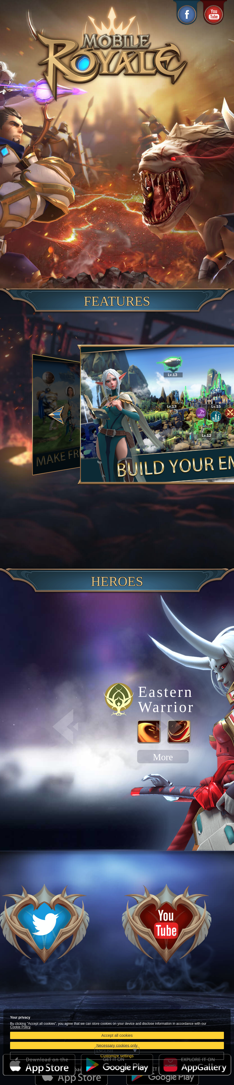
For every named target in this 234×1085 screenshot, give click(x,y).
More (163, 757)
